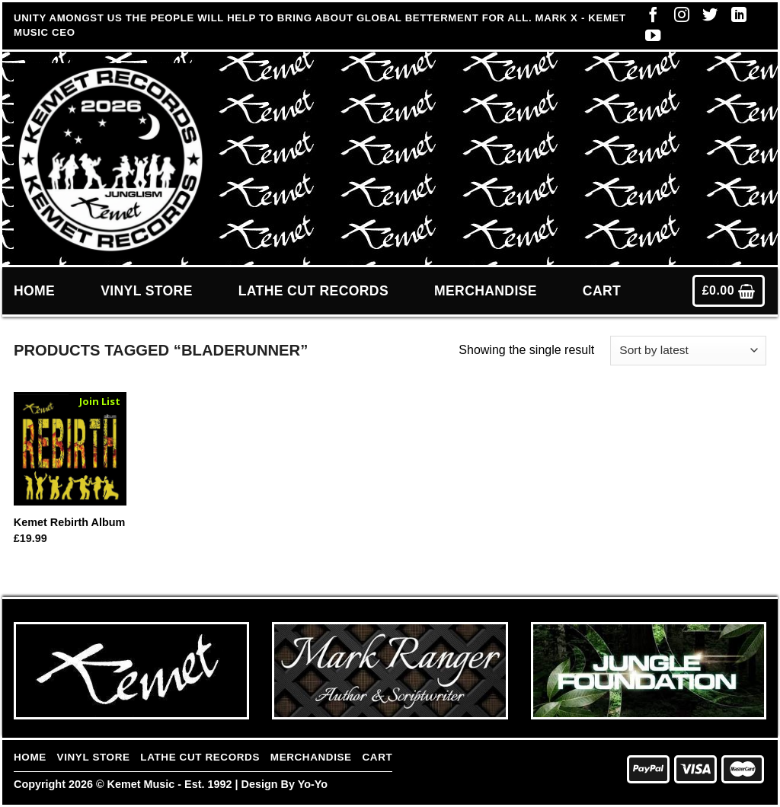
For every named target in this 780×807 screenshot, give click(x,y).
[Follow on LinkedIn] (735, 18)
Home (34, 290)
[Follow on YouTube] (649, 38)
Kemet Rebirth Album (70, 522)
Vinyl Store (147, 290)
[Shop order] (688, 350)
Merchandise (485, 290)
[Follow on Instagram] (678, 18)
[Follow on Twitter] (706, 18)
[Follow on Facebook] (649, 18)
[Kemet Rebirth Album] (70, 449)
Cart (602, 290)
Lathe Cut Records (313, 290)
